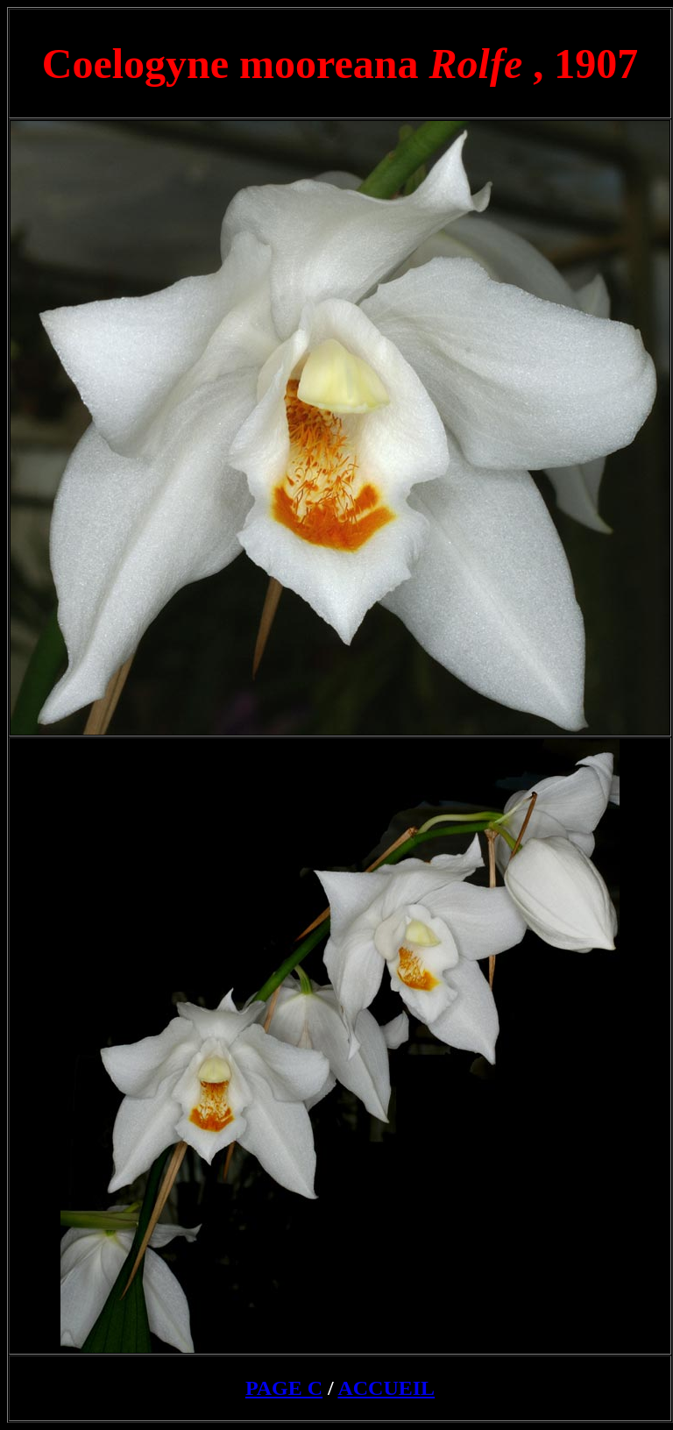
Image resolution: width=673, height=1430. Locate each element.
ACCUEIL (386, 1388)
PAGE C (283, 1388)
